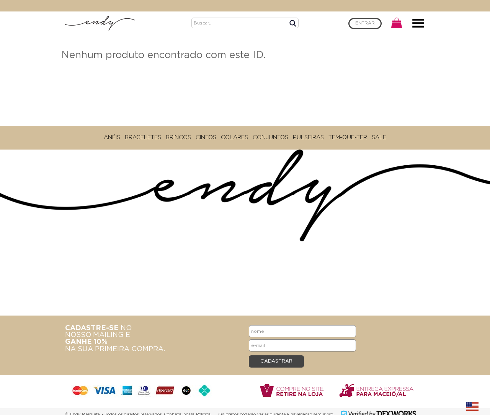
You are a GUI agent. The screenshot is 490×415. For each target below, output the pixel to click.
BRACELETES (143, 137)
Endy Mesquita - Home (100, 23)
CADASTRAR (276, 361)
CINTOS (206, 137)
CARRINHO (396, 22)
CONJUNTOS (270, 137)
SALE (379, 137)
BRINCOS (178, 137)
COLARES (234, 137)
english (472, 406)
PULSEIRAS (308, 137)
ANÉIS (112, 137)
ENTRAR (365, 23)
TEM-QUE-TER (347, 137)
